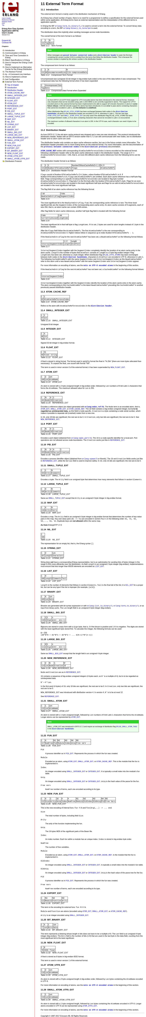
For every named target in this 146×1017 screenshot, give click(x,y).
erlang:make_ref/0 (94, 407)
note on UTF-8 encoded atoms (98, 265)
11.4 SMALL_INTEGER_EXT (55, 310)
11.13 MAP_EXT (49, 502)
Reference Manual (8, 20)
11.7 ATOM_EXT (49, 372)
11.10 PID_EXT (48, 444)
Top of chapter (13, 85)
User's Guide (6, 18)
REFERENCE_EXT (15, 106)
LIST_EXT (11, 127)
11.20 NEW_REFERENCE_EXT (56, 658)
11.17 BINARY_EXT (51, 592)
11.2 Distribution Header (53, 130)
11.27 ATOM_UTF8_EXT (53, 965)
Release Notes (7, 21)
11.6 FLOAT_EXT (49, 347)
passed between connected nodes (78, 55)
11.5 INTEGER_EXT (51, 329)
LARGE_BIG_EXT (14, 135)
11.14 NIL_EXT (48, 529)
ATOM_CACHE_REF (16, 93)
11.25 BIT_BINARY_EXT (53, 919)
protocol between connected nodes (61, 147)
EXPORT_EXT (13, 148)
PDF (3, 23)
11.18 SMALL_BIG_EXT (53, 612)
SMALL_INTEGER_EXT (17, 95)
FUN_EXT (11, 143)
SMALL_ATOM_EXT (15, 140)
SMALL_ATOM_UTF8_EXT (18, 159)
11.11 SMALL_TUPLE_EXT (54, 465)
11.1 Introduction (50, 9)
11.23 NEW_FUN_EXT (52, 794)
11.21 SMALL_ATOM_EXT (54, 701)
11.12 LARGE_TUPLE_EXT (54, 484)
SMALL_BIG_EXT (14, 132)
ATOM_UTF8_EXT (15, 156)
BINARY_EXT (13, 130)
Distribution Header (15, 90)
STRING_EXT (13, 124)
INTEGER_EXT (13, 98)
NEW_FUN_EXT (14, 145)
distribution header (107, 55)
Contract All (6, 43)
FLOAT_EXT (12, 101)
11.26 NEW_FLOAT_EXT (53, 942)
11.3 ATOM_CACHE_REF (53, 291)
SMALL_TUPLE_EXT (16, 114)
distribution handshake (75, 257)
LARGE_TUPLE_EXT (16, 117)
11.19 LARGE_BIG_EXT (53, 639)
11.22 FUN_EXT (49, 735)
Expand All (6, 40)
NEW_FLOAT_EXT (15, 153)
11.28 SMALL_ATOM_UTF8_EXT (57, 989)
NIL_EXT (11, 122)
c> (77, 28)
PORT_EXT (12, 109)
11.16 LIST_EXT (49, 571)
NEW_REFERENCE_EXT (17, 138)
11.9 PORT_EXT (49, 424)
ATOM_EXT (12, 103)
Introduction (12, 88)
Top (3, 25)
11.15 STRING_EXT (51, 548)
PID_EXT (11, 111)
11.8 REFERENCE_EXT (53, 392)
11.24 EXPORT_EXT (51, 893)
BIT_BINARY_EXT (14, 151)
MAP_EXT (11, 119)
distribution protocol (96, 147)
